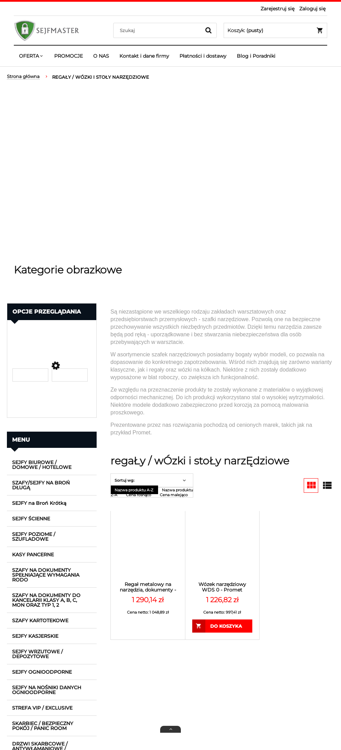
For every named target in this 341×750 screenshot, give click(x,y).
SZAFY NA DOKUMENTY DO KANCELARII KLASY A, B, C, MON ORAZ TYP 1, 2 (46, 600)
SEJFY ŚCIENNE (31, 519)
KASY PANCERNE (33, 554)
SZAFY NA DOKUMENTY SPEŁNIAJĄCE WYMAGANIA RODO (45, 575)
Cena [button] (19, 353)
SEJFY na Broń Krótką (39, 503)
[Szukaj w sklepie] (158, 30)
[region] (170, 172)
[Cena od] (30, 375)
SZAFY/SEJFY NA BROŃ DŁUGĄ (41, 485)
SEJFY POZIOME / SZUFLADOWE (33, 536)
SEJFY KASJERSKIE (35, 636)
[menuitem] (31, 55)
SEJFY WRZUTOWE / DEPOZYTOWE (37, 654)
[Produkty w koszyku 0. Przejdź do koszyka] (275, 30)
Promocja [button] (26, 408)
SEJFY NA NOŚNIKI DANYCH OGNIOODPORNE (46, 689)
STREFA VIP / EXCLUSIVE (42, 708)
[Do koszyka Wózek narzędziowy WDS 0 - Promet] (222, 626)
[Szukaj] (208, 30)
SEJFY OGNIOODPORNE (42, 672)
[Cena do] (70, 375)
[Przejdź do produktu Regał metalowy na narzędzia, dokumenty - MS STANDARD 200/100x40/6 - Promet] (148, 548)
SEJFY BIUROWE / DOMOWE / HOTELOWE (41, 464)
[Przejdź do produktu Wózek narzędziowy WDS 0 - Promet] (222, 548)
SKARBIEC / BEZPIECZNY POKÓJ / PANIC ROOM (42, 725)
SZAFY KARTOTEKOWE (40, 620)
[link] (51, 341)
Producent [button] (27, 330)
